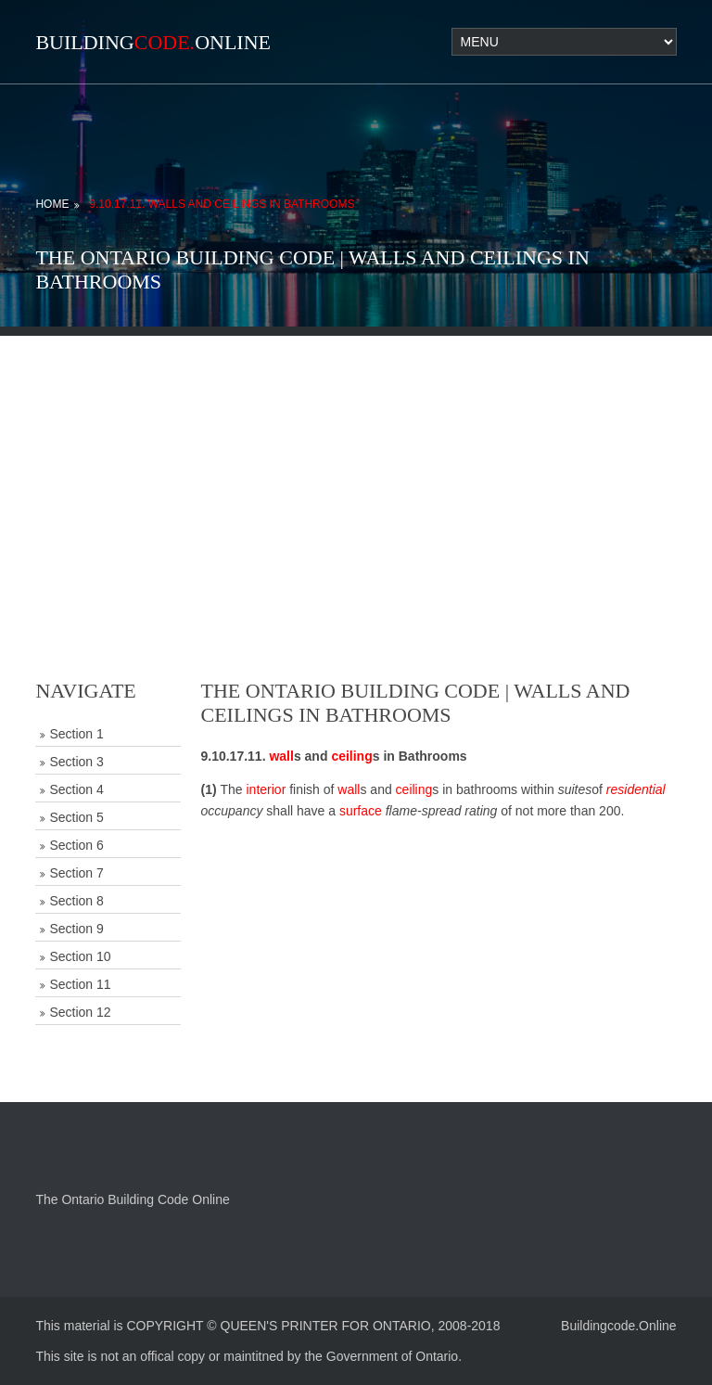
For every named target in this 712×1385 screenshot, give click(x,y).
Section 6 (76, 845)
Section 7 (76, 873)
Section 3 (76, 761)
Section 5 (76, 817)
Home (52, 204)
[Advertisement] (356, 466)
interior (266, 789)
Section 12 (79, 1012)
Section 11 (79, 984)
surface (360, 810)
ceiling (351, 756)
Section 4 (76, 789)
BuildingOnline (153, 42)
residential (636, 789)
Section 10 (79, 956)
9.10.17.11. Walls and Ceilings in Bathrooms (221, 204)
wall (281, 756)
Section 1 (76, 733)
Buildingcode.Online (619, 1325)
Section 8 (76, 900)
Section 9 (76, 928)
